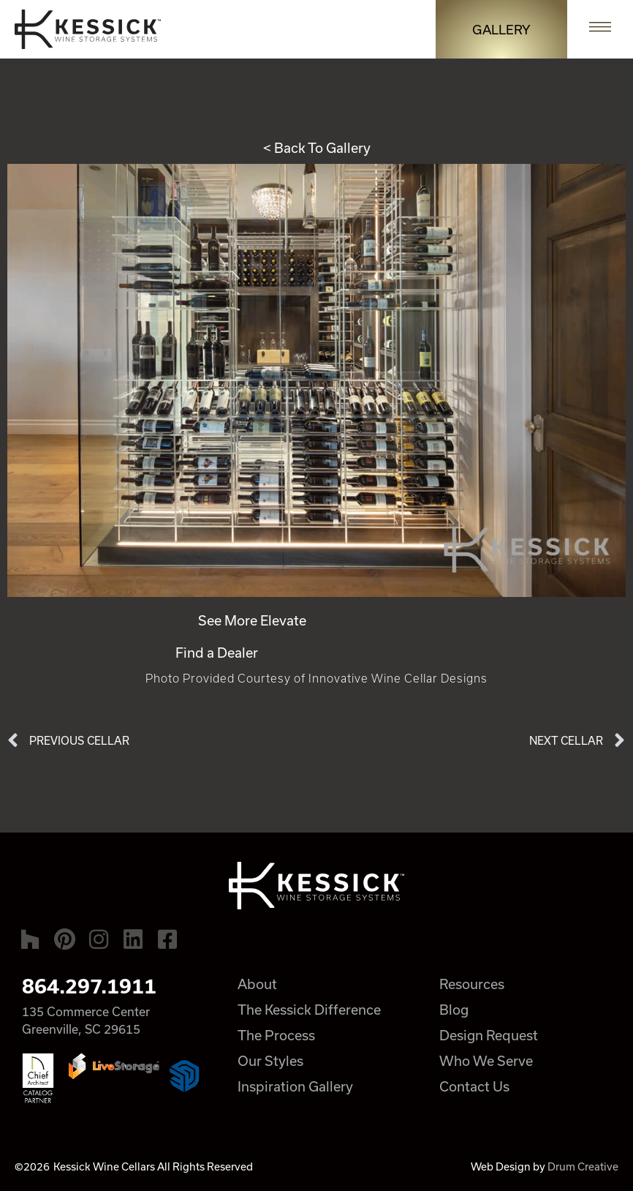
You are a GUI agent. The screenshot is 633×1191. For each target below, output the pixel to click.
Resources (471, 984)
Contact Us (474, 1086)
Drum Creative (582, 1166)
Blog (454, 1009)
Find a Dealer (216, 653)
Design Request (488, 1035)
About (257, 984)
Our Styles (270, 1060)
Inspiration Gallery (295, 1086)
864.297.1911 (89, 986)
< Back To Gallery (317, 148)
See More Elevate (252, 620)
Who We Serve (486, 1060)
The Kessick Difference (309, 1009)
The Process (276, 1035)
